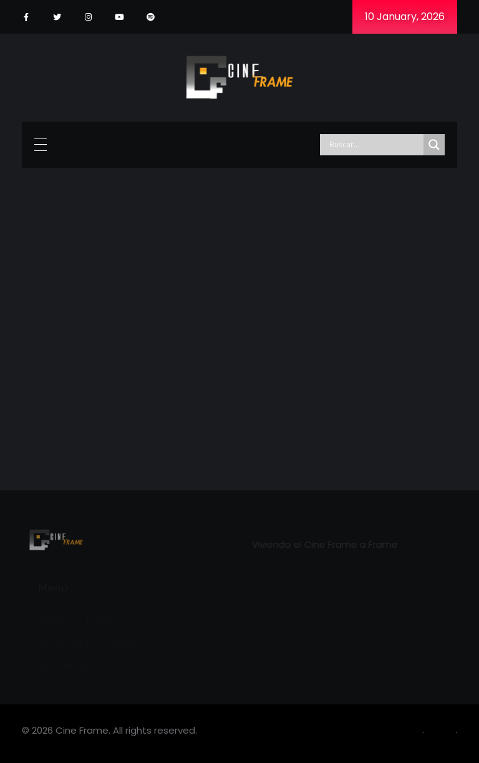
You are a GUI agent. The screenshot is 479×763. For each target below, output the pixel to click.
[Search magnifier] (434, 144)
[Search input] (374, 144)
